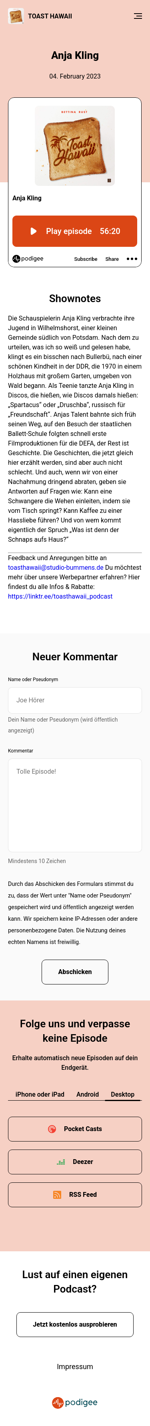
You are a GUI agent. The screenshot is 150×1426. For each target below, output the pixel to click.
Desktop (122, 1094)
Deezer (83, 1162)
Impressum (75, 1366)
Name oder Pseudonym (33, 679)
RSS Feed (83, 1194)
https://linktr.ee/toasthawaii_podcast (60, 596)
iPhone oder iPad (40, 1094)
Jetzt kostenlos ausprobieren (75, 1324)
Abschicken (75, 972)
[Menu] (138, 16)
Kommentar (20, 751)
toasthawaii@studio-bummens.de (56, 567)
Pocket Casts (83, 1129)
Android (87, 1094)
